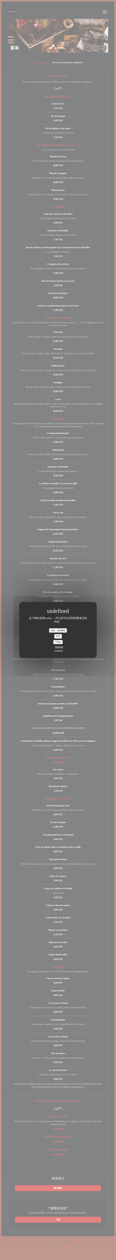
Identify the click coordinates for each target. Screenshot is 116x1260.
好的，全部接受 (58, 630)
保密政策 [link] (59, 647)
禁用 (58, 636)
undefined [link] (59, 651)
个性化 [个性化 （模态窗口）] (58, 642)
